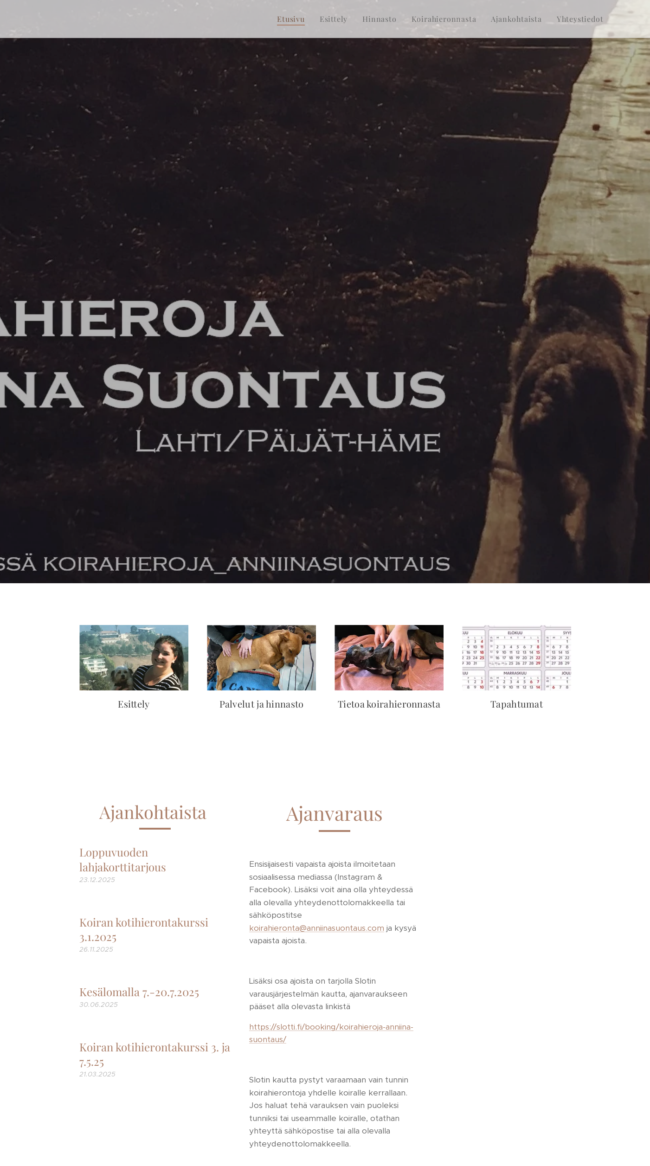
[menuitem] (293, 19)
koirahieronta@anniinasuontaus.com (316, 928)
